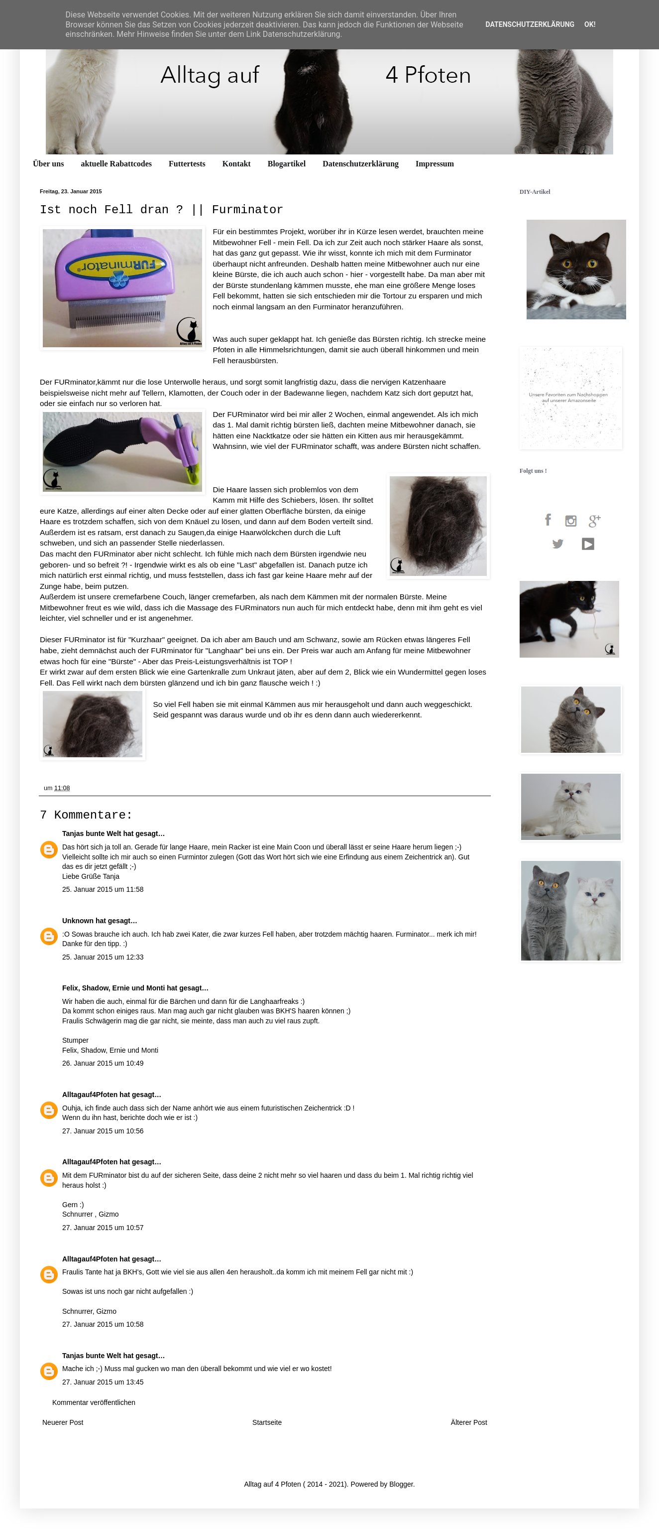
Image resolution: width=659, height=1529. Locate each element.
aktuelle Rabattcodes (116, 163)
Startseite (267, 1422)
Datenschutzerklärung (361, 163)
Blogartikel (287, 163)
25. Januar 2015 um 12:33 (102, 957)
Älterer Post (469, 1422)
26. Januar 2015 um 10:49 (102, 1063)
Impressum (435, 163)
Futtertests (187, 163)
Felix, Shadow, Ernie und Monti (113, 988)
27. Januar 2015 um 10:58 (102, 1324)
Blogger (401, 1484)
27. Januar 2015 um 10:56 (102, 1131)
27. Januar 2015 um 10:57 (102, 1228)
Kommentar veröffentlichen (93, 1402)
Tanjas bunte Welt (91, 833)
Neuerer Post (62, 1422)
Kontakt (236, 163)
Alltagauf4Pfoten (89, 1095)
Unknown (78, 921)
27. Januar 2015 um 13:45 (102, 1382)
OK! (589, 24)
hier (357, 274)
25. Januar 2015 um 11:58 (102, 889)
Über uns (48, 163)
